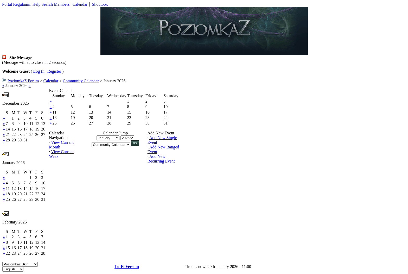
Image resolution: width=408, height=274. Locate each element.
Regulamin (22, 4)
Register (54, 71)
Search (47, 4)
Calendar (80, 4)
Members (61, 4)
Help (36, 4)
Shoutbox (100, 4)
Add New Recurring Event (161, 158)
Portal (7, 4)
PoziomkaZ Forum (23, 81)
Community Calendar (81, 81)
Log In (38, 71)
